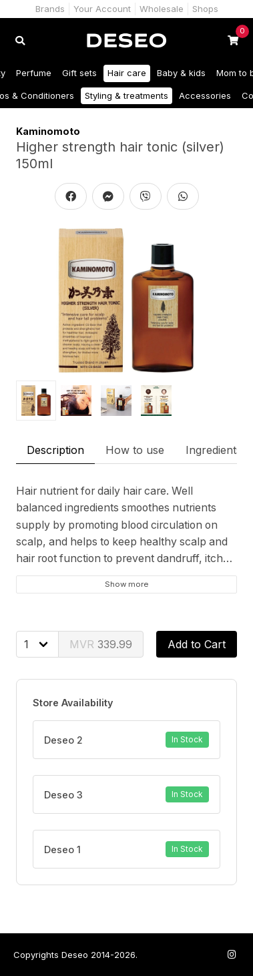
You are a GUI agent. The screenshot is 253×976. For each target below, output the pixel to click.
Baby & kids (181, 72)
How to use (134, 450)
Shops (205, 8)
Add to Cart (197, 644)
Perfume (33, 72)
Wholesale (162, 8)
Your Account (102, 8)
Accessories (205, 95)
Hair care (126, 72)
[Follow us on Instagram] (232, 954)
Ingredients (214, 450)
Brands (50, 8)
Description (55, 450)
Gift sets (79, 72)
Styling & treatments (126, 95)
